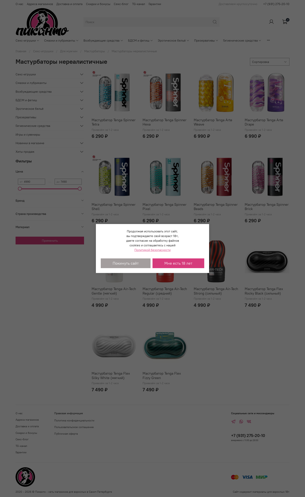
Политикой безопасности (152, 250)
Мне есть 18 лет (178, 263)
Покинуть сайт (126, 263)
